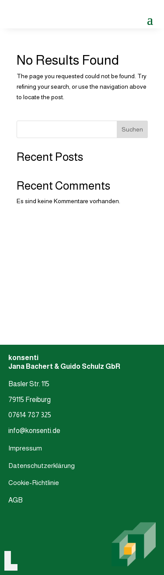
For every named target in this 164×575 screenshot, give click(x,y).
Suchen (132, 129)
